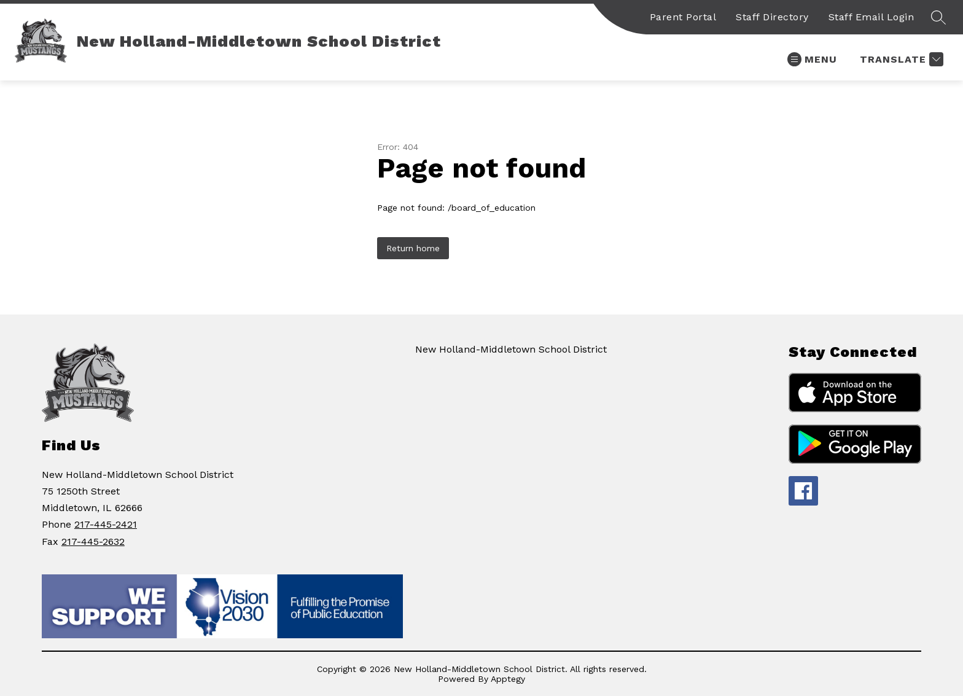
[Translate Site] (900, 59)
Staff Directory (772, 17)
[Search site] (938, 17)
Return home (413, 248)
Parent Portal (683, 17)
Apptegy (508, 679)
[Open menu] (812, 59)
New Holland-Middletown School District (511, 349)
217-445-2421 (105, 524)
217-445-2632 (93, 541)
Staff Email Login (871, 17)
